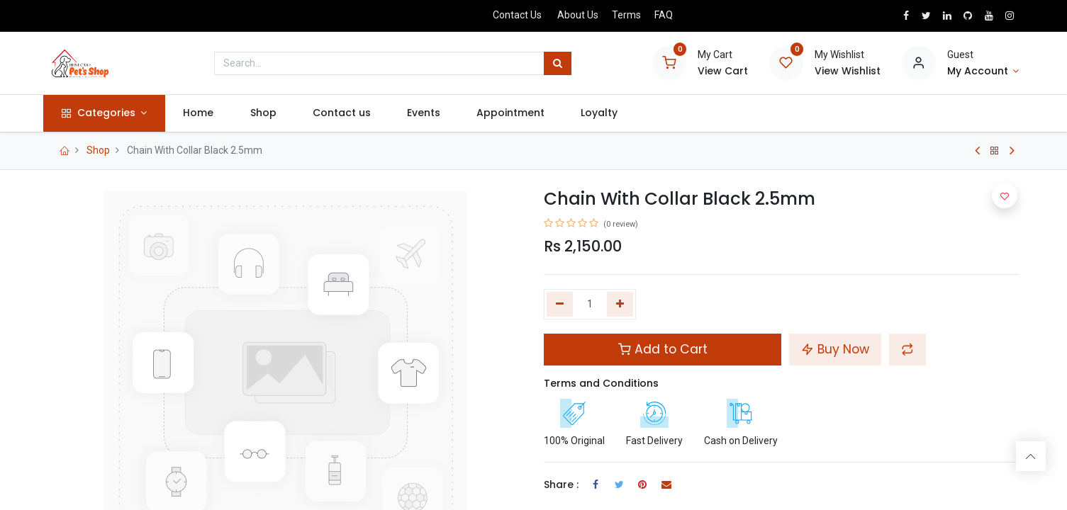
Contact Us (517, 15)
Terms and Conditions (601, 383)
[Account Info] (983, 71)
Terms (626, 15)
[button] (907, 349)
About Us (577, 15)
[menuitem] (202, 113)
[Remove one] (560, 304)
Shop (98, 150)
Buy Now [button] (835, 349)
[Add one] (620, 304)
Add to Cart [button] (663, 349)
